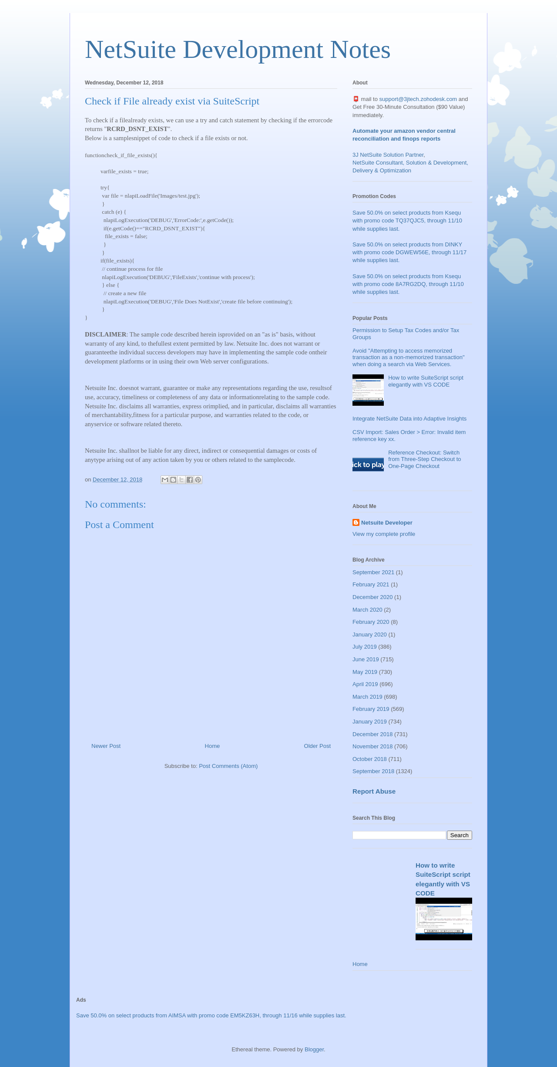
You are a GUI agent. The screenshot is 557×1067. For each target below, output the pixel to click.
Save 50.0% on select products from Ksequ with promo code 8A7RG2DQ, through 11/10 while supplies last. (408, 284)
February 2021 (370, 584)
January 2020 (369, 634)
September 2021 (373, 572)
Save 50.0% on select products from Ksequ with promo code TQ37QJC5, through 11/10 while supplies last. (407, 220)
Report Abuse (374, 791)
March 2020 (367, 609)
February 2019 (370, 709)
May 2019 (364, 672)
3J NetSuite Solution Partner (387, 154)
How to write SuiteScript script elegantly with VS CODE (425, 381)
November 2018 (372, 746)
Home (212, 746)
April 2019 (365, 684)
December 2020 (372, 597)
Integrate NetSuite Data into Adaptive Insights (409, 418)
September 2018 (373, 771)
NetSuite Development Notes (238, 49)
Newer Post (106, 746)
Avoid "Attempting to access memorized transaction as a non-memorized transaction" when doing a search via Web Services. (408, 357)
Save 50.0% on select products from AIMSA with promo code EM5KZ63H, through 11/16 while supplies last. (211, 1015)
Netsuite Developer (387, 522)
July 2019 (364, 646)
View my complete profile (383, 534)
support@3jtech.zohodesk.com (418, 99)
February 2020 (370, 622)
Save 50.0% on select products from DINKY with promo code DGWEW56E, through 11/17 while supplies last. (409, 252)
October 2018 (369, 759)
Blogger (314, 1049)
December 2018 (372, 734)
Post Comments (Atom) (228, 766)
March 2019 (367, 696)
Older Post (317, 746)
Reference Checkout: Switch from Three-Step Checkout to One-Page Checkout (424, 459)
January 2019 (369, 721)
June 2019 (365, 659)
